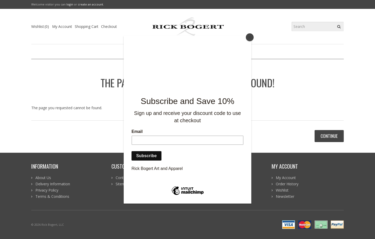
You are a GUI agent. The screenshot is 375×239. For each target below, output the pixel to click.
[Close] (250, 37)
